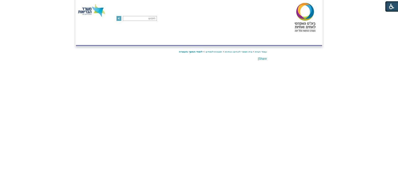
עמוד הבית (261, 51)
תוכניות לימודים (186, 40)
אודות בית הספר (254, 40)
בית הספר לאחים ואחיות (238, 51)
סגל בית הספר (220, 40)
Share (263, 58)
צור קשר (85, 40)
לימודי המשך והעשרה (191, 51)
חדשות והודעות (113, 40)
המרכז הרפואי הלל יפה (297, 40)
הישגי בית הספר (148, 40)
